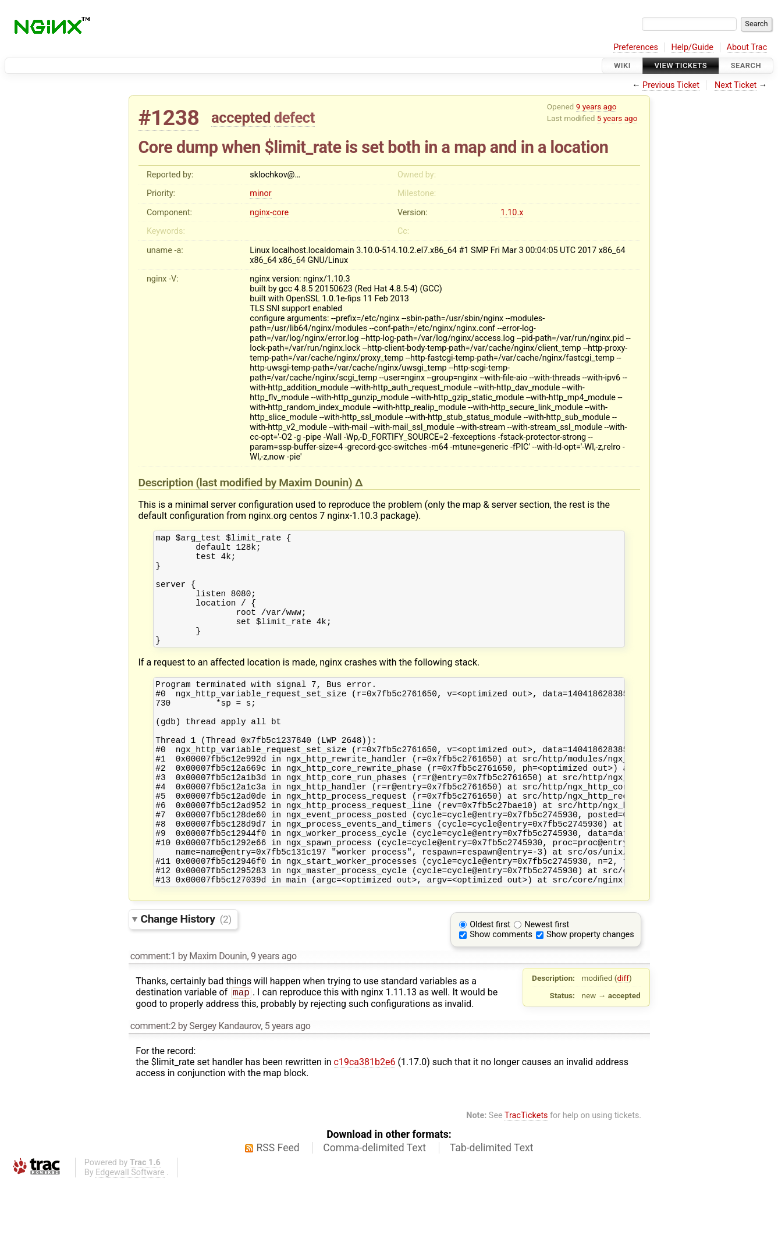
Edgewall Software (130, 1232)
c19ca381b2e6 (365, 1121)
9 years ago (596, 106)
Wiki (622, 65)
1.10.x (511, 213)
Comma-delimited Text (374, 1207)
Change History (186, 978)
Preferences (635, 47)
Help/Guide (692, 47)
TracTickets (526, 1175)
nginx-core (269, 213)
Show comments (501, 994)
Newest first (546, 984)
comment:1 (153, 1015)
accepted (241, 117)
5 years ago (617, 118)
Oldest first (490, 984)
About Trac (747, 47)
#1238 (169, 117)
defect (294, 117)
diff (623, 1037)
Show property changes (590, 994)
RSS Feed (278, 1207)
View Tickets (681, 65)
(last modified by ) (275, 482)
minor (260, 193)
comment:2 (153, 1085)
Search (746, 65)
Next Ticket (735, 85)
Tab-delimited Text (492, 1207)
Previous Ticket (670, 85)
